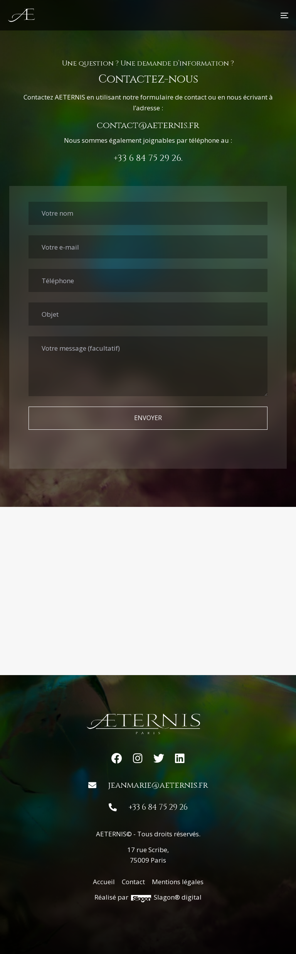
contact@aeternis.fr (148, 126)
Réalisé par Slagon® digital (147, 897)
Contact (133, 881)
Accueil (104, 881)
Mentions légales (178, 881)
